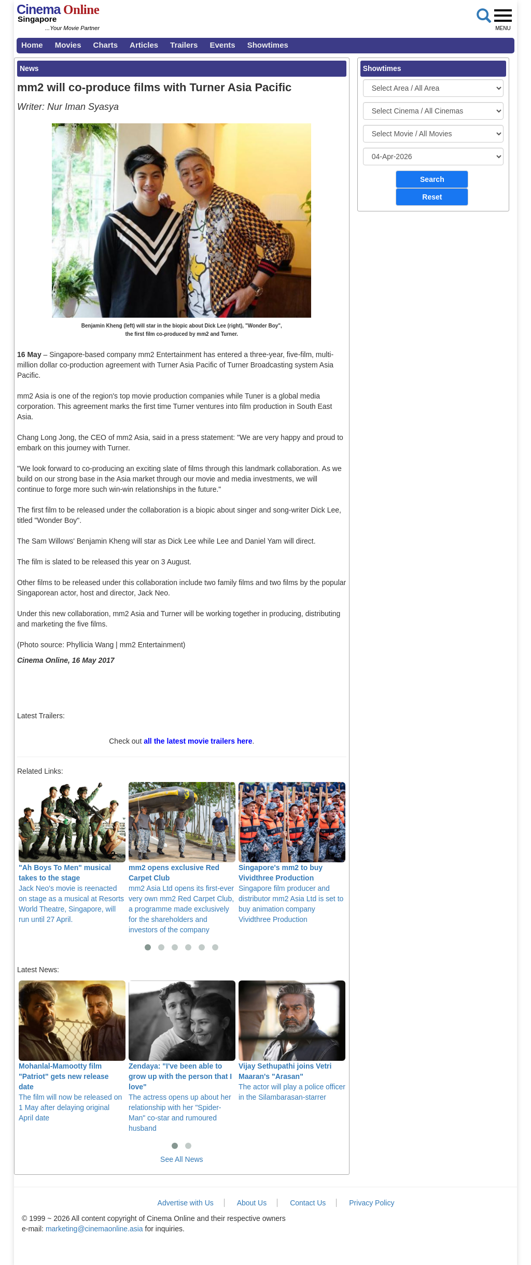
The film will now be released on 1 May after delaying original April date (72, 1051)
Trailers (184, 45)
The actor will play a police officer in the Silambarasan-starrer (292, 1040)
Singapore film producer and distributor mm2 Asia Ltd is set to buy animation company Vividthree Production (292, 852)
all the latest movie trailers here (198, 741)
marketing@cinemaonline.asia (94, 1229)
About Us (252, 1203)
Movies (68, 45)
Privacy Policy (371, 1203)
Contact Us (308, 1203)
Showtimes (267, 45)
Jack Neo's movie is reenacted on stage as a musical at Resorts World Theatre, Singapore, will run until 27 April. (72, 852)
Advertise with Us (186, 1203)
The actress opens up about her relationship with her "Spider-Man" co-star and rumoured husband (182, 1056)
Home (32, 45)
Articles (144, 45)
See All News (181, 1159)
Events (222, 45)
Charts (105, 45)
